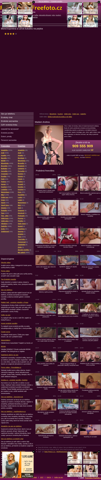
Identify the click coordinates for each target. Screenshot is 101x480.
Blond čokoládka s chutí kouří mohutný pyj (90, 246)
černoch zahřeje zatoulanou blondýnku (90, 412)
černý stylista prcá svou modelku (68, 316)
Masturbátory (5, 340)
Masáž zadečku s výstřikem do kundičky (90, 215)
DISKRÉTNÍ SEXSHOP (10, 129)
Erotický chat (6, 117)
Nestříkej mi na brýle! (90, 437)
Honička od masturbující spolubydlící (68, 218)
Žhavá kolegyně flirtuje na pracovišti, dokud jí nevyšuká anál (68, 364)
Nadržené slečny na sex (9, 355)
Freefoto (21, 146)
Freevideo (5, 146)
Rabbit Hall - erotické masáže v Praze (14, 302)
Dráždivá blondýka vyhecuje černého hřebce (68, 246)
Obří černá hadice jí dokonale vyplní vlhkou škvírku (68, 193)
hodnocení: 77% (11, 33)
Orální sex (75, 114)
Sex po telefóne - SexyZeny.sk (12, 397)
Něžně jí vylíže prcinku (46, 292)
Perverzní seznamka (8, 140)
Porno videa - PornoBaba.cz (11, 367)
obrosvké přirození (45, 15)
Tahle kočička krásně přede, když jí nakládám (68, 340)
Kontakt (34, 477)
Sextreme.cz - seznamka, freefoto (13, 451)
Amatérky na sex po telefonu (11, 426)
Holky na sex (5, 315)
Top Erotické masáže (8, 279)
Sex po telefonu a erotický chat (12, 439)
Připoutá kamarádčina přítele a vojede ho (68, 292)
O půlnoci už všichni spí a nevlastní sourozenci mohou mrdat (90, 315)
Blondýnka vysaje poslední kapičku (46, 413)
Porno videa (5, 271)
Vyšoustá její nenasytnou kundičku (46, 436)
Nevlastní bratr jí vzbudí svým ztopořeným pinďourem (46, 191)
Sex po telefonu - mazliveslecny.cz (13, 411)
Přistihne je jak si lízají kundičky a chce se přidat (90, 364)
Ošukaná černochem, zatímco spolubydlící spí (68, 436)
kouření (58, 15)
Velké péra (67, 114)
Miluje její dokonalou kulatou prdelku (90, 267)
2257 (41, 477)
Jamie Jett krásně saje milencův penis (46, 267)
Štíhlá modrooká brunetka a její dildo (60, 117)
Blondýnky (53, 114)
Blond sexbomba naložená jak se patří (90, 193)
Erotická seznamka (9, 121)
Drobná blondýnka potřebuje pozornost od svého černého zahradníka (68, 412)
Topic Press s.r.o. (50, 452)
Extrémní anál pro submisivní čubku (46, 388)
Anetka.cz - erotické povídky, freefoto (14, 380)
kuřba (36, 15)
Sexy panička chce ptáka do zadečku (46, 364)
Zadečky (83, 114)
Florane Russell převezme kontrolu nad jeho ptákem (90, 339)
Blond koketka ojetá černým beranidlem (45, 218)
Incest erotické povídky (9, 323)
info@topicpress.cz (62, 452)
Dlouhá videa (5, 262)
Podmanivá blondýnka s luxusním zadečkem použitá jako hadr (45, 246)
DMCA (49, 477)
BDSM (3, 346)
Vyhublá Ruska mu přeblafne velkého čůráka (90, 292)
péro (53, 15)
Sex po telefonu (44, 1)
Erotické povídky (56, 1)
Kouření (60, 114)
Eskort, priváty (6, 136)
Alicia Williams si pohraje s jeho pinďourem (46, 316)
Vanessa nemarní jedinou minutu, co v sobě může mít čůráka (46, 340)
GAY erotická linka (9, 125)
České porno (5, 332)
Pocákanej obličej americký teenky (90, 391)
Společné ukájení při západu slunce (68, 267)
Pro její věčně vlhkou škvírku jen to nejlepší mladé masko (68, 391)
